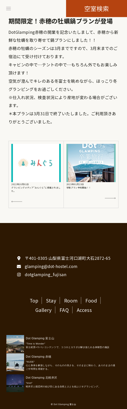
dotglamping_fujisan (45, 274)
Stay (51, 300)
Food (91, 300)
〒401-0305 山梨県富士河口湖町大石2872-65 (68, 258)
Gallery (43, 309)
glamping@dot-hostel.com (51, 266)
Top (34, 300)
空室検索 (96, 8)
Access (84, 309)
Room (71, 300)
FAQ (64, 309)
